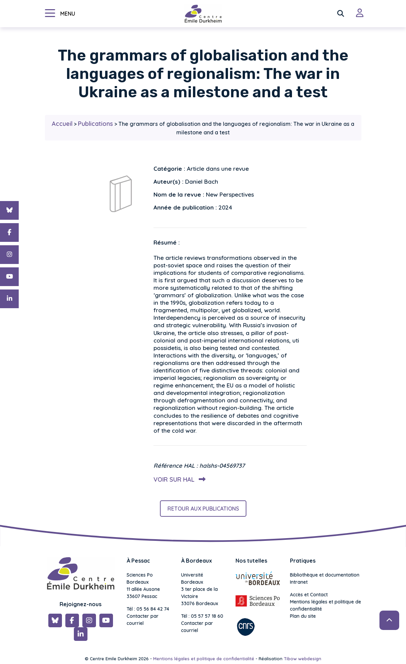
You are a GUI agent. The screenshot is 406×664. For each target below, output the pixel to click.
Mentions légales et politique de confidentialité (325, 605)
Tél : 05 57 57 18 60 (202, 616)
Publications (95, 124)
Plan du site (303, 616)
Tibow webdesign (302, 658)
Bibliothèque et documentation (324, 575)
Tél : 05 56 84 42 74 (148, 609)
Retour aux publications (203, 508)
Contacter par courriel (143, 619)
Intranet (299, 582)
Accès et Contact (309, 595)
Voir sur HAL (178, 479)
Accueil (62, 124)
